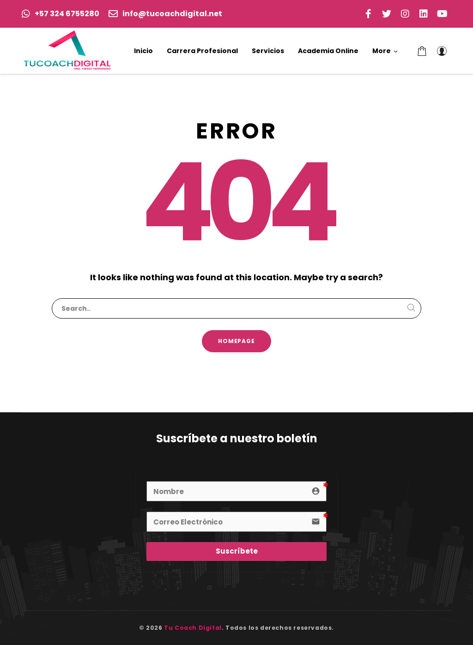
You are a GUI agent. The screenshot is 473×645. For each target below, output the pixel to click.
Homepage (236, 341)
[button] (385, 50)
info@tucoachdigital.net (165, 13)
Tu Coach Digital (193, 628)
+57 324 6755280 (60, 13)
